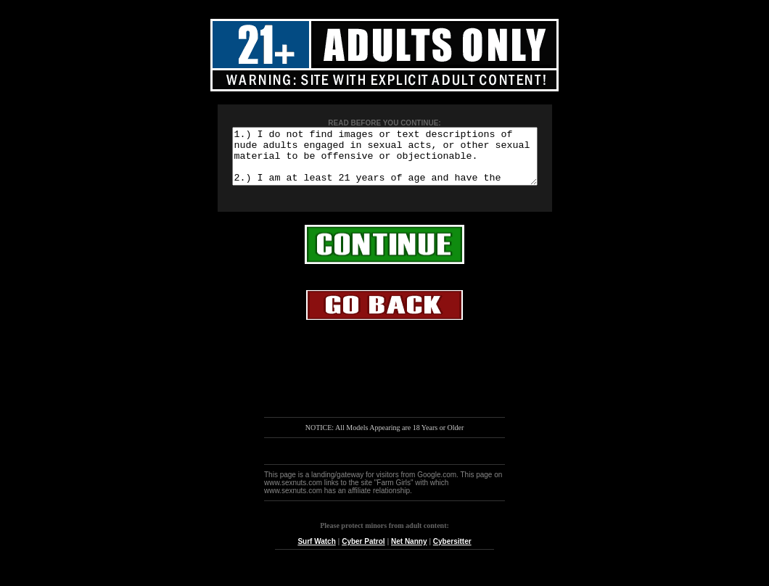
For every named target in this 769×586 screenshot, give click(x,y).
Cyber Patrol (363, 552)
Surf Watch (316, 552)
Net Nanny (409, 552)
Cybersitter (452, 552)
